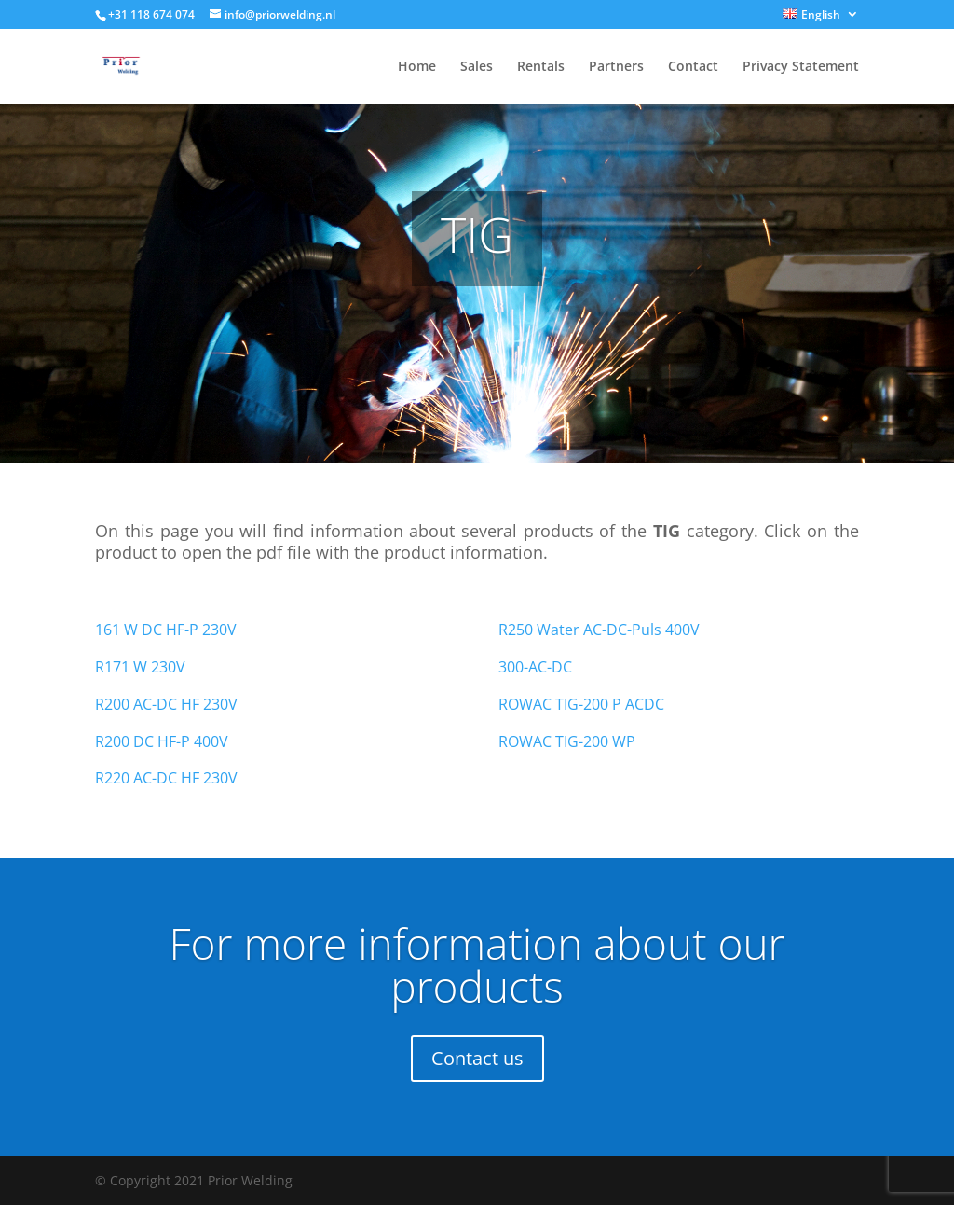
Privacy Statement (801, 67)
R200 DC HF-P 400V (161, 741)
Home (417, 67)
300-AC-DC (535, 667)
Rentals (541, 67)
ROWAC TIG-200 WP (566, 741)
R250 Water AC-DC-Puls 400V (599, 629)
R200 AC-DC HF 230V (166, 704)
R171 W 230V (140, 667)
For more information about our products (476, 964)
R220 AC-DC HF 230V (166, 778)
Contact (693, 67)
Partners (616, 67)
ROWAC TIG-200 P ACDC (581, 704)
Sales (476, 67)
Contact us (477, 1058)
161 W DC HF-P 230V (166, 629)
